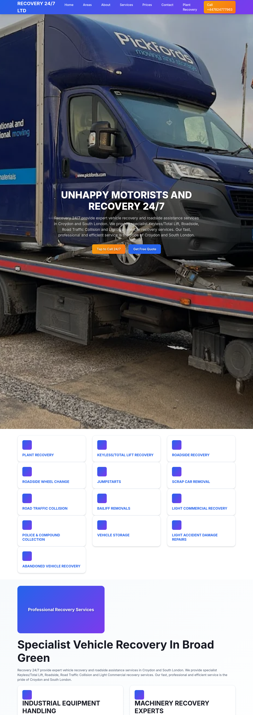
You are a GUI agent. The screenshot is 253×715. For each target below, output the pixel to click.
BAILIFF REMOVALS (113, 508)
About (105, 5)
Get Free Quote (144, 249)
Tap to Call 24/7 (109, 249)
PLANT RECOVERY (38, 455)
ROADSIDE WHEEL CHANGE (45, 482)
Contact (167, 5)
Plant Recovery (190, 7)
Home (68, 5)
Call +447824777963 (219, 7)
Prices (147, 5)
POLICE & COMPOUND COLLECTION (41, 537)
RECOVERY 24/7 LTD (36, 7)
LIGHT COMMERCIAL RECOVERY (199, 508)
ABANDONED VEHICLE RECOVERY (51, 566)
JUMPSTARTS (109, 482)
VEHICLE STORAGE (113, 535)
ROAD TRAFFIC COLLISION (44, 508)
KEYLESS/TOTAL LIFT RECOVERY (125, 455)
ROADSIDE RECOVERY (191, 455)
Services (126, 5)
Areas (87, 5)
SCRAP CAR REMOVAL (191, 482)
